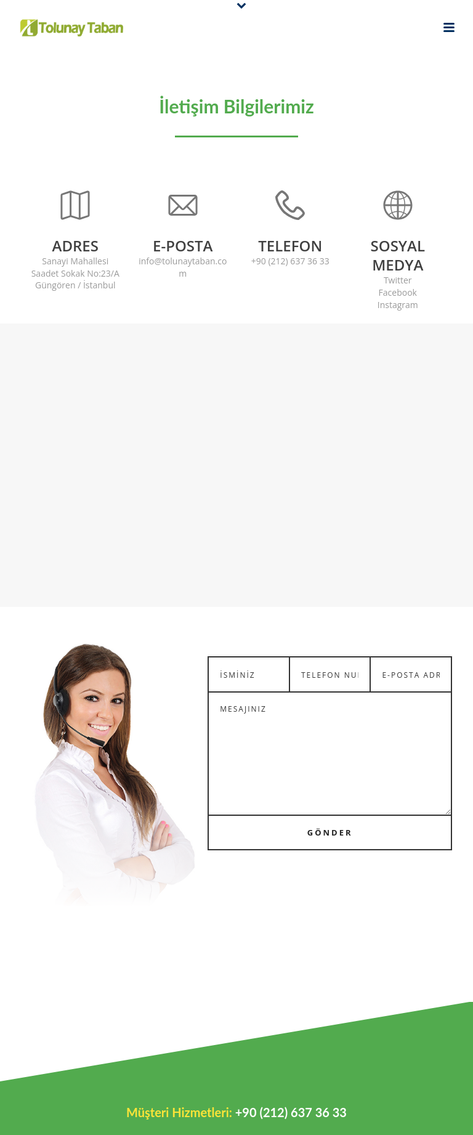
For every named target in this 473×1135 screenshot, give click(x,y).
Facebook (398, 292)
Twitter (398, 280)
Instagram (398, 305)
